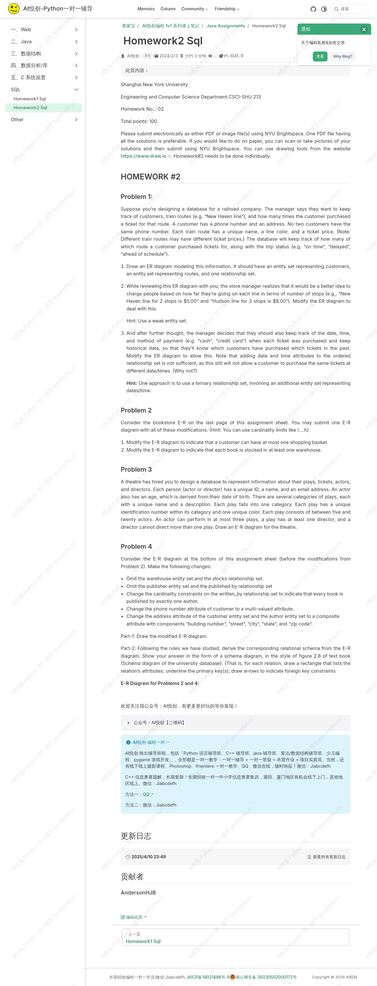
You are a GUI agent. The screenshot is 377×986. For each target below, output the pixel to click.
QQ (146, 794)
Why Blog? (342, 56)
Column (168, 8)
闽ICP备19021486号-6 (208, 977)
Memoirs (146, 8)
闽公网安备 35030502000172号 (263, 977)
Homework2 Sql (27, 107)
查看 (320, 56)
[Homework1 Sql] (235, 937)
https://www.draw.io (143, 156)
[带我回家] (50, 9)
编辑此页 (132, 917)
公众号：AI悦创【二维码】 (160, 722)
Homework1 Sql (27, 99)
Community (194, 10)
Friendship (227, 10)
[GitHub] (313, 9)
